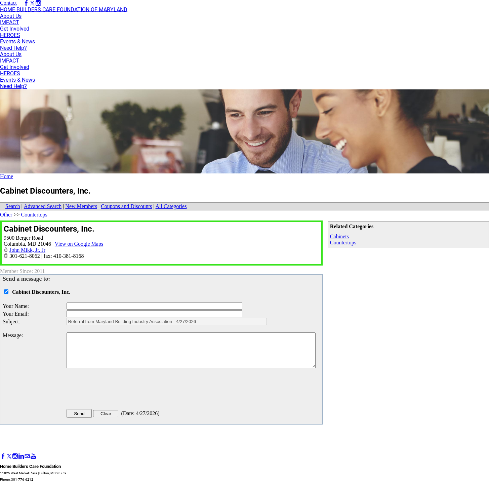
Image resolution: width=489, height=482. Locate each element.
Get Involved (14, 29)
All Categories (171, 206)
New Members (81, 206)
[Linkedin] (21, 456)
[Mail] (27, 456)
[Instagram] (15, 456)
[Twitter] (9, 456)
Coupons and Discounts (126, 206)
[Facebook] (3, 456)
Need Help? (13, 48)
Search (12, 206)
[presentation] (118, 390)
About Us (11, 16)
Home (6, 176)
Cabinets (339, 236)
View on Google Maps (79, 244)
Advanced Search (43, 206)
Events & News (17, 41)
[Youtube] (33, 456)
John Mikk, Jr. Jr (27, 250)
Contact (8, 3)
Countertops (343, 242)
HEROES (10, 35)
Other (6, 214)
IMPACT (9, 22)
